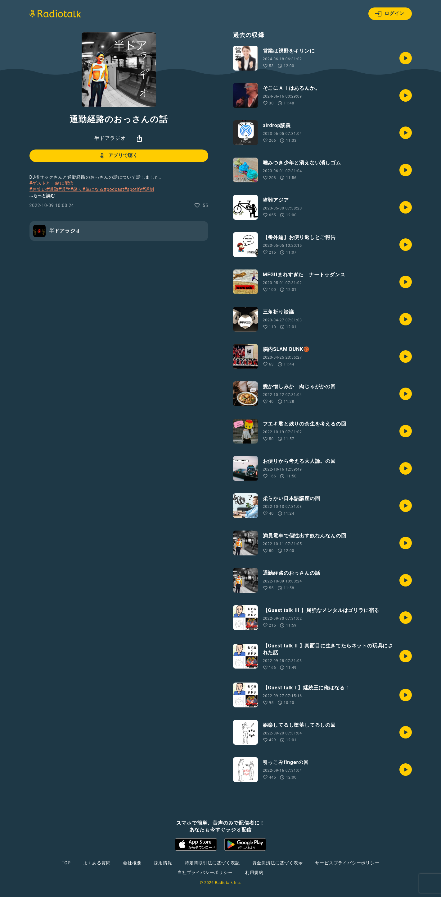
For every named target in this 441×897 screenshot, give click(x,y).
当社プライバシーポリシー (205, 872)
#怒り (76, 189)
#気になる (93, 189)
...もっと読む (42, 195)
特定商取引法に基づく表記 (212, 862)
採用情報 (163, 862)
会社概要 (132, 862)
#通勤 (52, 189)
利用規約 (254, 872)
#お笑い (37, 189)
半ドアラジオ (110, 138)
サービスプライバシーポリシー (347, 862)
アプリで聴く (118, 155)
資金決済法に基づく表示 (277, 862)
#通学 (64, 189)
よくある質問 (97, 862)
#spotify (133, 189)
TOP (65, 862)
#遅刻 (148, 189)
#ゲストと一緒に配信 (51, 183)
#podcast (114, 189)
